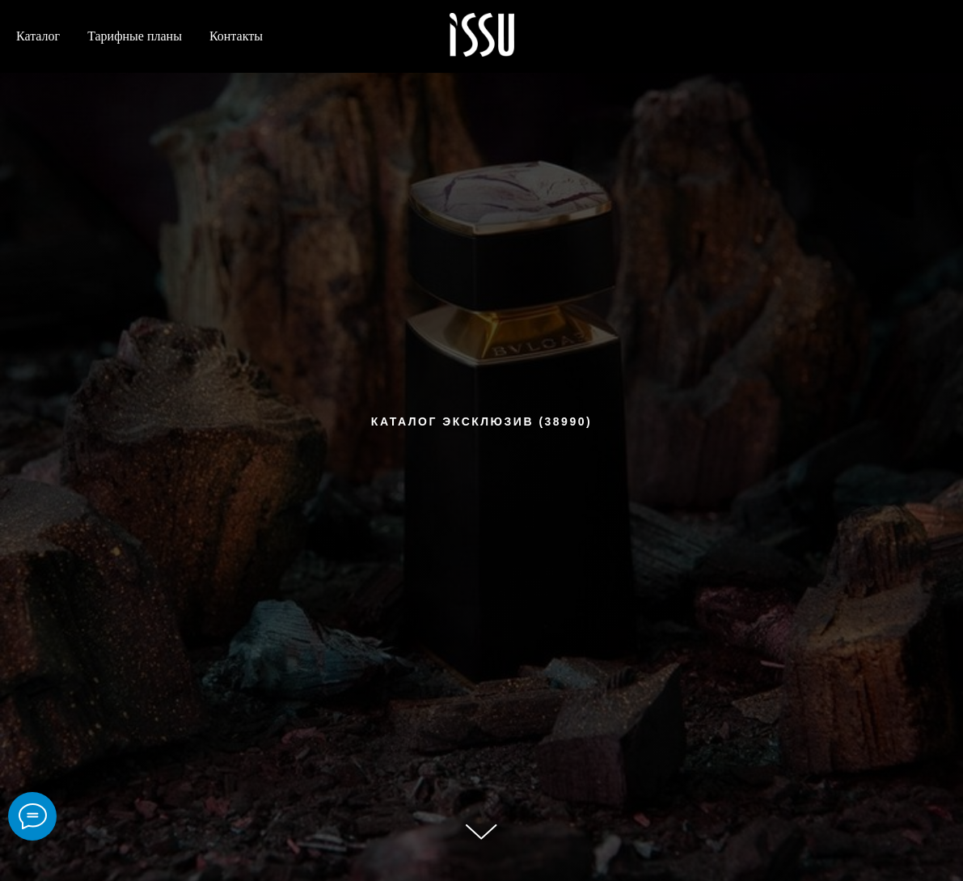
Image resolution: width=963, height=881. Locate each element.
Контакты (236, 36)
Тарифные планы (134, 36)
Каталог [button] (38, 36)
